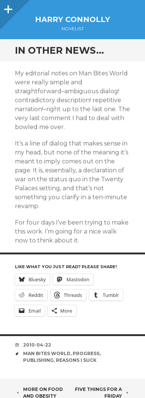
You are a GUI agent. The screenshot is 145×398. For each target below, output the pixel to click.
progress (86, 353)
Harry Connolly (72, 19)
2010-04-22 (37, 345)
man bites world (46, 353)
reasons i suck (76, 360)
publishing (38, 360)
